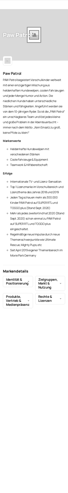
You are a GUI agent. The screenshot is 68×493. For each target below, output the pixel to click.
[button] (18, 281)
